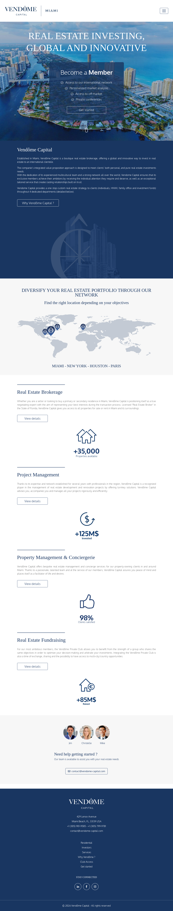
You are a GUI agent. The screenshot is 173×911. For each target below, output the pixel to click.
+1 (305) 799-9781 (97, 826)
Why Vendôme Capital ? (38, 203)
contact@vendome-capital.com (86, 771)
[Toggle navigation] (164, 11)
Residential (86, 842)
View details (32, 418)
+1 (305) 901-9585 (76, 826)
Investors (86, 847)
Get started (86, 110)
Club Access (86, 861)
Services (86, 852)
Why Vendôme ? (86, 857)
